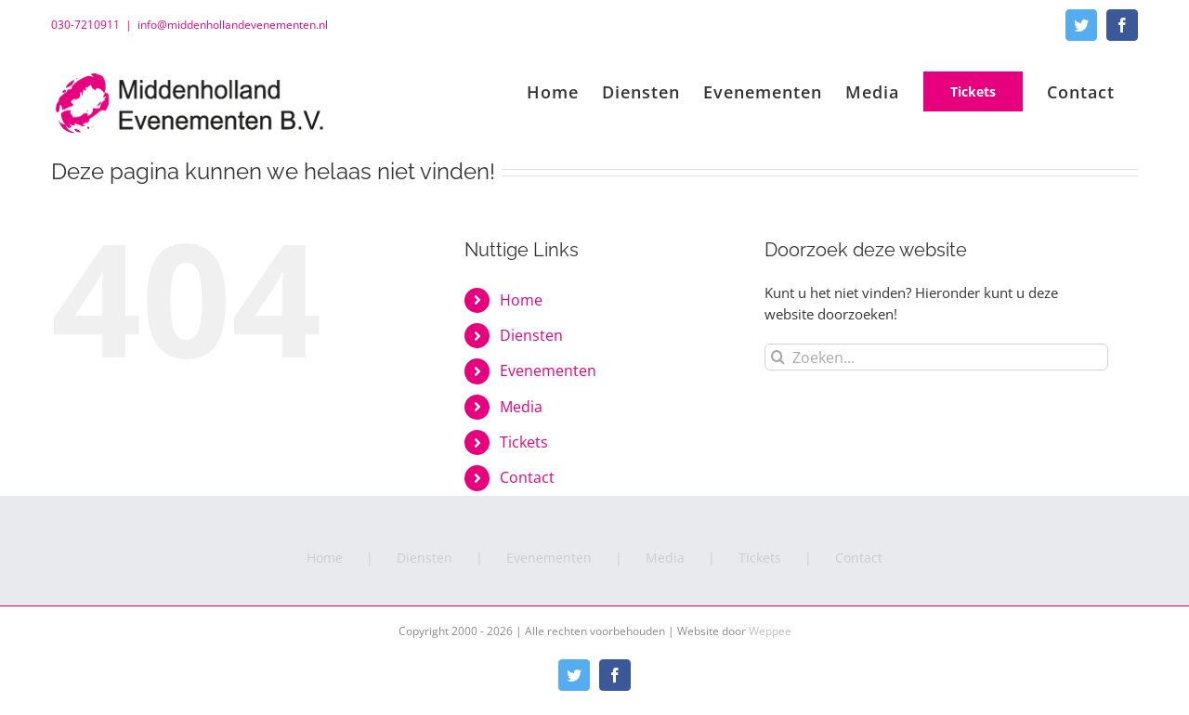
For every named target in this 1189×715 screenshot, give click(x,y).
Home (521, 300)
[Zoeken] (777, 357)
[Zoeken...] (936, 357)
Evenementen (548, 370)
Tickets (524, 442)
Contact (527, 477)
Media (521, 406)
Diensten (531, 335)
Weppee (770, 631)
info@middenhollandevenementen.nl (232, 24)
